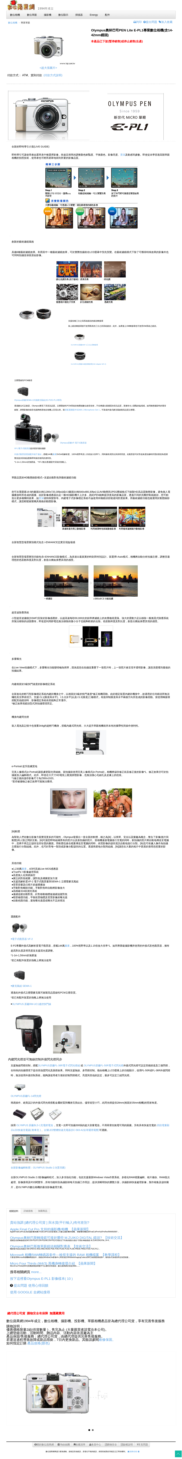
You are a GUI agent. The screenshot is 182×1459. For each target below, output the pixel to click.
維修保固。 (107, 1340)
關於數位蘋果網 (44, 1444)
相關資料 (13, 1211)
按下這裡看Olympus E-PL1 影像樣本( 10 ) (41, 1278)
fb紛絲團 (64, 1444)
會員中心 (95, 1444)
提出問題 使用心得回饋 (30, 1285)
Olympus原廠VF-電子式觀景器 (65, 443)
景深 (122, 154)
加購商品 (42, 1211)
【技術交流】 (114, 1238)
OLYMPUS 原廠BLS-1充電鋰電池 (34, 1125)
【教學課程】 (111, 1255)
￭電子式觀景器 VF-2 (22, 939)
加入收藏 (165, 21)
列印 (138, 21)
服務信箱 (132, 1451)
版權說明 (127, 1444)
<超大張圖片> (48, 67)
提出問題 (150, 21)
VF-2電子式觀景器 (22, 448)
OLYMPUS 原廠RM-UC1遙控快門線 (31, 1004)
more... (36, 1272)
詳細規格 (28, 1211)
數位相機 (12, 23)
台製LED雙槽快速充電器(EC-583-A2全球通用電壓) (71, 1130)
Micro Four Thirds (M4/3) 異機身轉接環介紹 (42, 1263)
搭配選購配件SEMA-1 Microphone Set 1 (82, 410)
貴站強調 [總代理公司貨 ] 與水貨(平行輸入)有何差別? (49, 1222)
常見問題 (142, 1444)
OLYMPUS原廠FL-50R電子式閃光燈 (103, 1065)
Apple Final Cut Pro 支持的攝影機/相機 (39, 1229)
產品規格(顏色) (38, 1343)
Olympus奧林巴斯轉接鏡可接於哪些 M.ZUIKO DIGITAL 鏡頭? (56, 1238)
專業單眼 (25, 23)
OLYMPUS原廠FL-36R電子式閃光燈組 (59, 1065)
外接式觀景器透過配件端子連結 (27, 454)
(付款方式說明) (53, 75)
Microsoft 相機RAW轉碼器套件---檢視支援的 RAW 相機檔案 (54, 1255)
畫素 (54, 454)
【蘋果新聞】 (80, 1229)
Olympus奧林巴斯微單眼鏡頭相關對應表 (40, 1246)
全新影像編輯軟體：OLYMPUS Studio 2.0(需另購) (38, 1167)
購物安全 (111, 1444)
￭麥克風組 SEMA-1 (21, 985)
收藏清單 (79, 1444)
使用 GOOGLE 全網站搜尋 (30, 1292)
